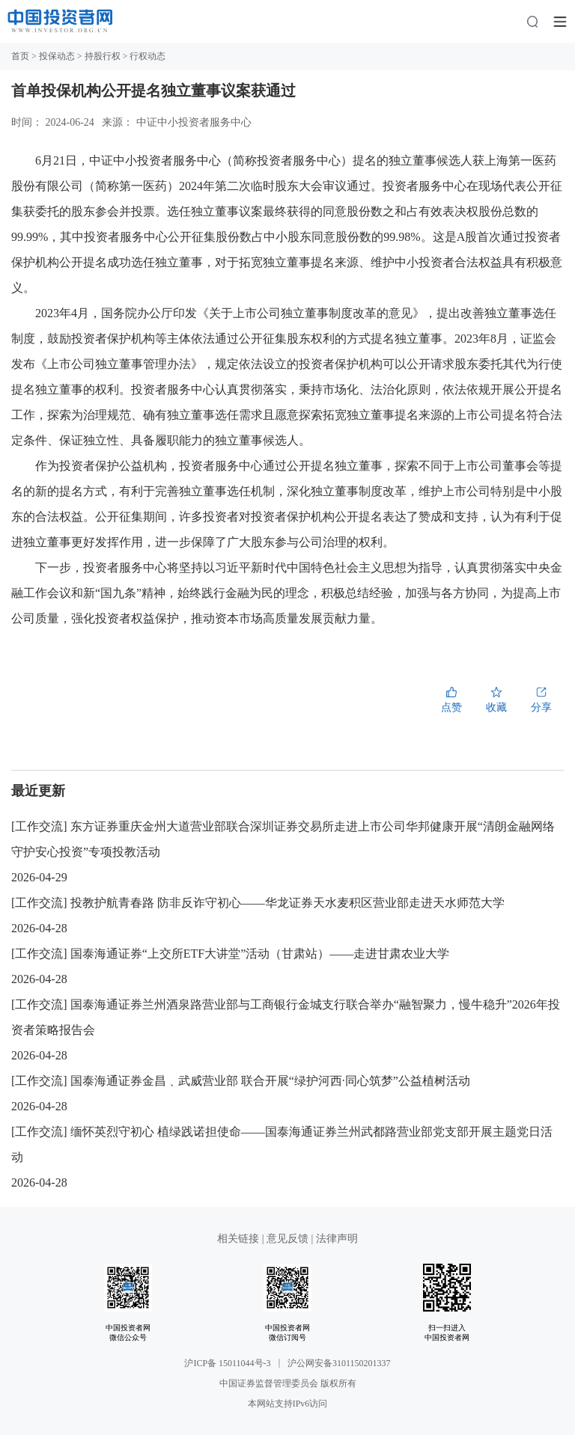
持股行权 (103, 56)
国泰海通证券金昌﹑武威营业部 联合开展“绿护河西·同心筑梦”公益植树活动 (270, 1080)
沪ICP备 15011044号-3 (227, 1363)
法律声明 (337, 1238)
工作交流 (39, 826)
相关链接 (239, 1238)
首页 (20, 56)
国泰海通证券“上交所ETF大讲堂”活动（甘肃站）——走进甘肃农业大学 (260, 953)
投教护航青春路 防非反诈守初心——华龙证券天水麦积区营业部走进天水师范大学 (287, 902)
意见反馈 (287, 1238)
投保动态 (57, 56)
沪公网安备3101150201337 (339, 1363)
